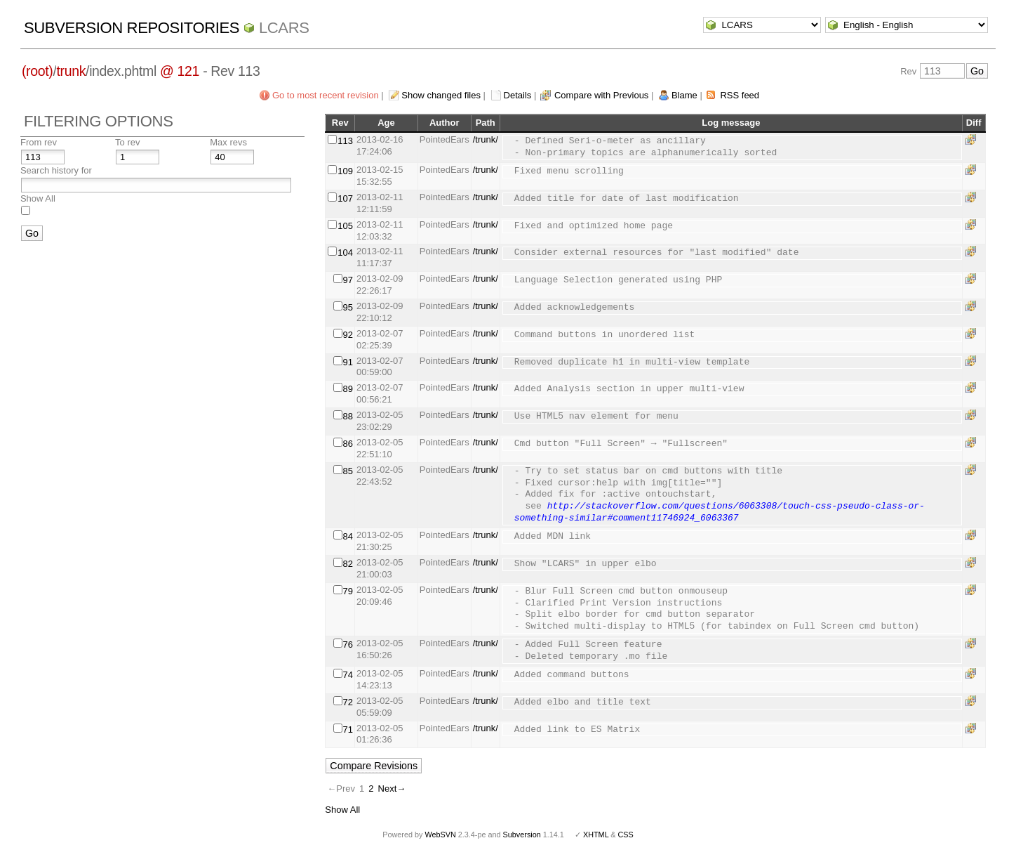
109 (345, 171)
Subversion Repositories (131, 28)
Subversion (522, 834)
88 (348, 416)
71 (348, 729)
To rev (127, 142)
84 (348, 536)
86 (348, 443)
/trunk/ (485, 139)
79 (348, 591)
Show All (37, 198)
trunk (71, 71)
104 (345, 252)
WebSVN (440, 834)
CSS (626, 834)
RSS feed (739, 95)
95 (348, 307)
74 (348, 674)
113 (345, 141)
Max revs (228, 142)
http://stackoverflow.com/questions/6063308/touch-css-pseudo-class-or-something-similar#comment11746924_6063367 (719, 512)
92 (348, 334)
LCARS (284, 28)
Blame (684, 95)
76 (348, 644)
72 (348, 702)
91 (348, 362)
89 (348, 389)
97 (348, 280)
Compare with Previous (601, 95)
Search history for (56, 170)
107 (345, 198)
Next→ (392, 788)
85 (348, 471)
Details (518, 95)
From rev (38, 142)
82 (348, 563)
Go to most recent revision (325, 95)
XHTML (595, 834)
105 (345, 226)
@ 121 (179, 71)
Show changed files (441, 95)
